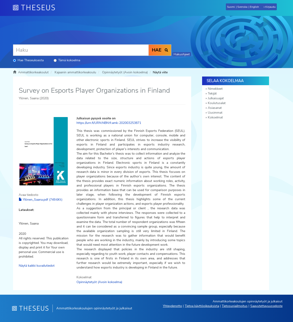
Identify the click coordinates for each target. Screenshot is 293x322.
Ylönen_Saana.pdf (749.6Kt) (40, 199)
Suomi (231, 7)
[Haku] (81, 50)
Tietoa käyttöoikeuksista (202, 306)
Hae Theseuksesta (28, 60)
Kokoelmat (215, 117)
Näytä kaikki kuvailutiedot (37, 265)
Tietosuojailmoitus (235, 306)
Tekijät (212, 93)
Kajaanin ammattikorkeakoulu (75, 72)
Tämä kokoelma (67, 60)
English (254, 7)
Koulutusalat (217, 103)
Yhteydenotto (172, 306)
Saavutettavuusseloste (266, 306)
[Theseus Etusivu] (36, 8)
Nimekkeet (215, 89)
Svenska (242, 7)
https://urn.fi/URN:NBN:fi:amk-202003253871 (109, 123)
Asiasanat (215, 108)
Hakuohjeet (182, 54)
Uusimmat (215, 112)
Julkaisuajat (216, 98)
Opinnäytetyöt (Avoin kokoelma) (125, 72)
